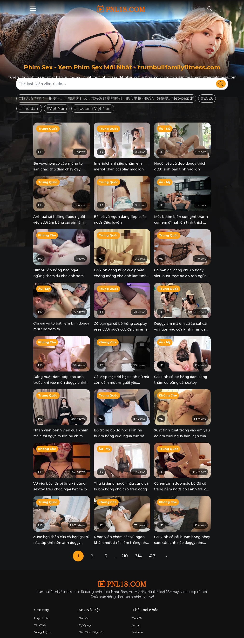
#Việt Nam (57, 108)
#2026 (207, 98)
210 (124, 542)
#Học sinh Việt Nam (93, 108)
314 (138, 542)
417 (152, 542)
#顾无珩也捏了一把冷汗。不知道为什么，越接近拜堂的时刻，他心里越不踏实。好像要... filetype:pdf (106, 98)
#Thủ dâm (29, 108)
